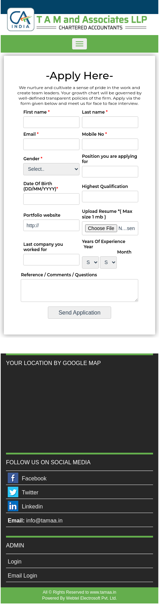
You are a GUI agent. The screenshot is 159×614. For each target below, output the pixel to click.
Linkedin (32, 507)
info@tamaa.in (44, 521)
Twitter (30, 492)
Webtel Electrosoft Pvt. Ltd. (91, 598)
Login (14, 562)
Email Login (22, 576)
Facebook (34, 478)
